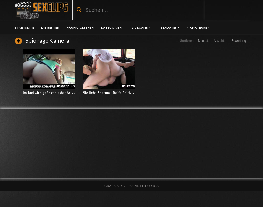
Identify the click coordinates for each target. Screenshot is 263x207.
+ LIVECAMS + (140, 27)
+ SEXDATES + (169, 27)
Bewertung (238, 41)
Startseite (24, 27)
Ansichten (220, 41)
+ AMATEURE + (198, 27)
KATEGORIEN (111, 27)
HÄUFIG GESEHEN (80, 27)
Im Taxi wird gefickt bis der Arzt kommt (54, 93)
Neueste (204, 41)
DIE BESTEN (50, 27)
